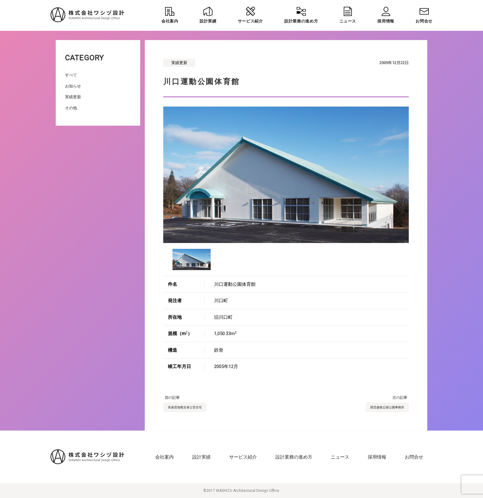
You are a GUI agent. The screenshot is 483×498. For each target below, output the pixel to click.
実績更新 (73, 97)
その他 (71, 108)
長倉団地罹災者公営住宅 (185, 407)
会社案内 (164, 457)
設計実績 (201, 457)
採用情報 (377, 457)
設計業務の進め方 (293, 457)
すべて (71, 75)
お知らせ (73, 86)
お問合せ (414, 457)
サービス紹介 (243, 457)
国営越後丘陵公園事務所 (387, 407)
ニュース (340, 457)
